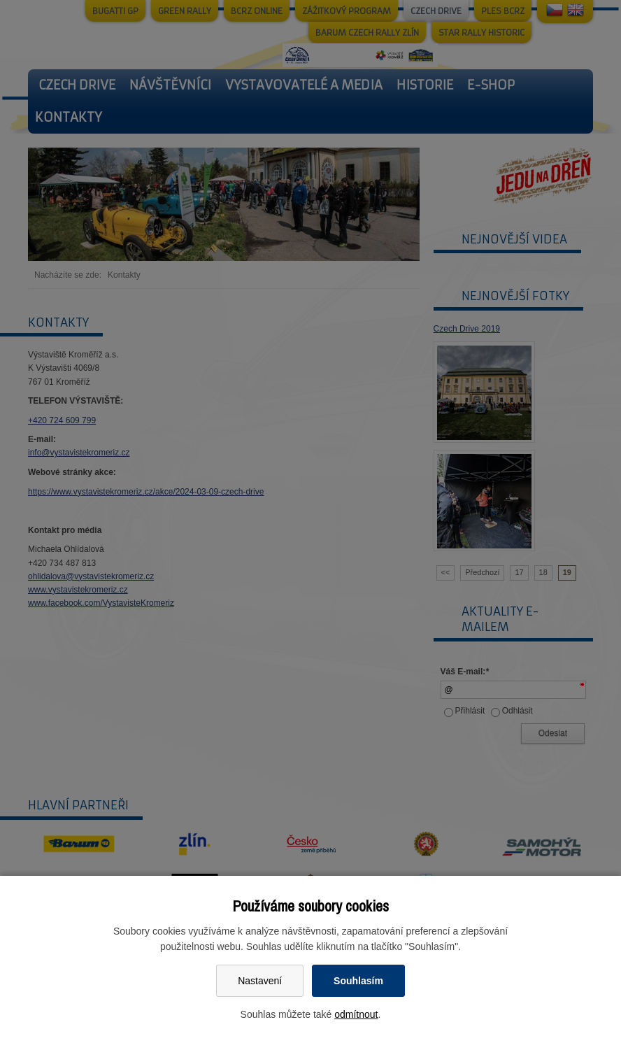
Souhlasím (358, 980)
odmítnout (356, 1014)
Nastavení (260, 980)
